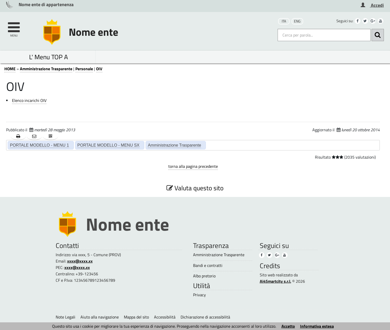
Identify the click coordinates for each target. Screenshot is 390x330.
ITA (284, 21)
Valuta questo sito (195, 188)
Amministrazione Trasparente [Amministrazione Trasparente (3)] (218, 254)
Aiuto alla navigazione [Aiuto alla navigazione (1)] (99, 317)
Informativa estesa (317, 326)
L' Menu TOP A (48, 57)
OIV (99, 69)
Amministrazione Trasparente (46, 69)
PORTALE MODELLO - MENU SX (108, 145)
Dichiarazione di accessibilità (205, 317)
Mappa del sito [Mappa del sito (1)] (136, 317)
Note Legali (65, 317)
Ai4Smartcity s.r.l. (275, 281)
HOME (10, 69)
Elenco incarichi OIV (29, 100)
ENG (297, 21)
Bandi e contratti (207, 265)
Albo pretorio (204, 276)
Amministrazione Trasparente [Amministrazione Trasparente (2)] (174, 145)
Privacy (199, 294)
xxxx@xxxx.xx (80, 261)
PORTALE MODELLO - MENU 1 (39, 145)
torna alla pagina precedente (193, 166)
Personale (84, 69)
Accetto (288, 326)
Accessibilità (164, 317)
